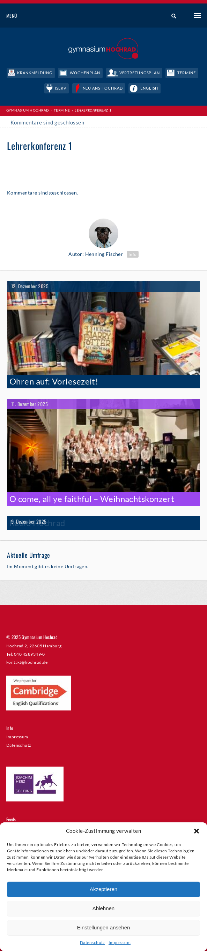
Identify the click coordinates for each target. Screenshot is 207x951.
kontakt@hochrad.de (27, 662)
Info (132, 254)
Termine (186, 72)
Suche (171, 16)
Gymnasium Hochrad (27, 110)
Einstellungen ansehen (103, 927)
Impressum (120, 942)
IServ (60, 88)
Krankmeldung (34, 72)
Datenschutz (92, 942)
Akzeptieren (103, 889)
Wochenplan (85, 72)
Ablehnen (103, 908)
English (149, 88)
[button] (196, 831)
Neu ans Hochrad (103, 88)
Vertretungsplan (139, 72)
